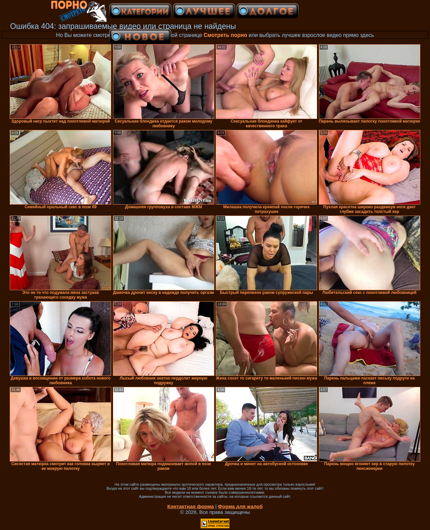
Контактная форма (190, 506)
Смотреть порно (225, 35)
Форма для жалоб (240, 506)
